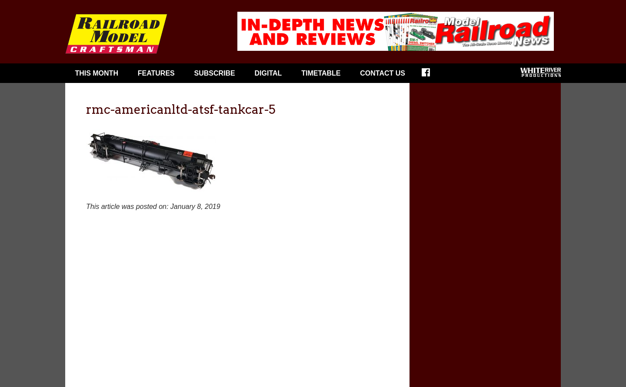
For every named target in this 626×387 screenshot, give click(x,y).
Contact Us (382, 73)
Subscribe (214, 73)
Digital (268, 73)
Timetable (320, 73)
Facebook (431, 75)
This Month (96, 73)
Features (156, 73)
